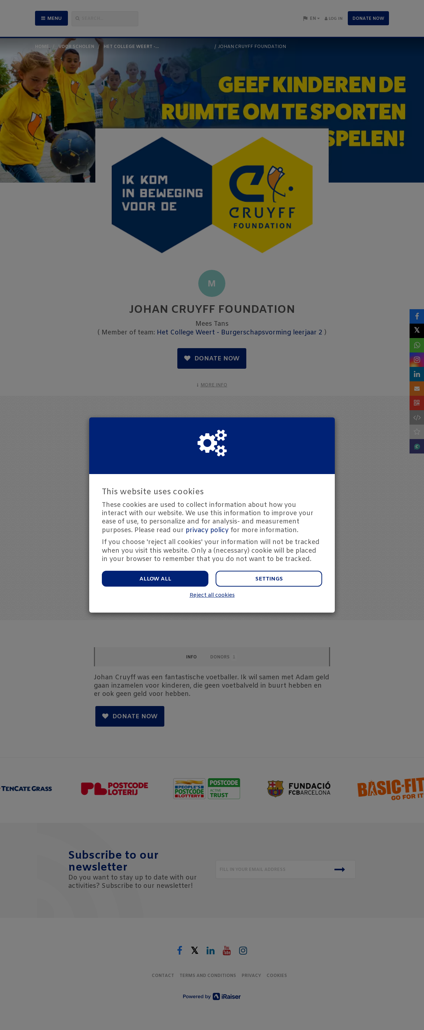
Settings (269, 579)
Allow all (155, 579)
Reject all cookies (212, 595)
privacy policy (207, 530)
